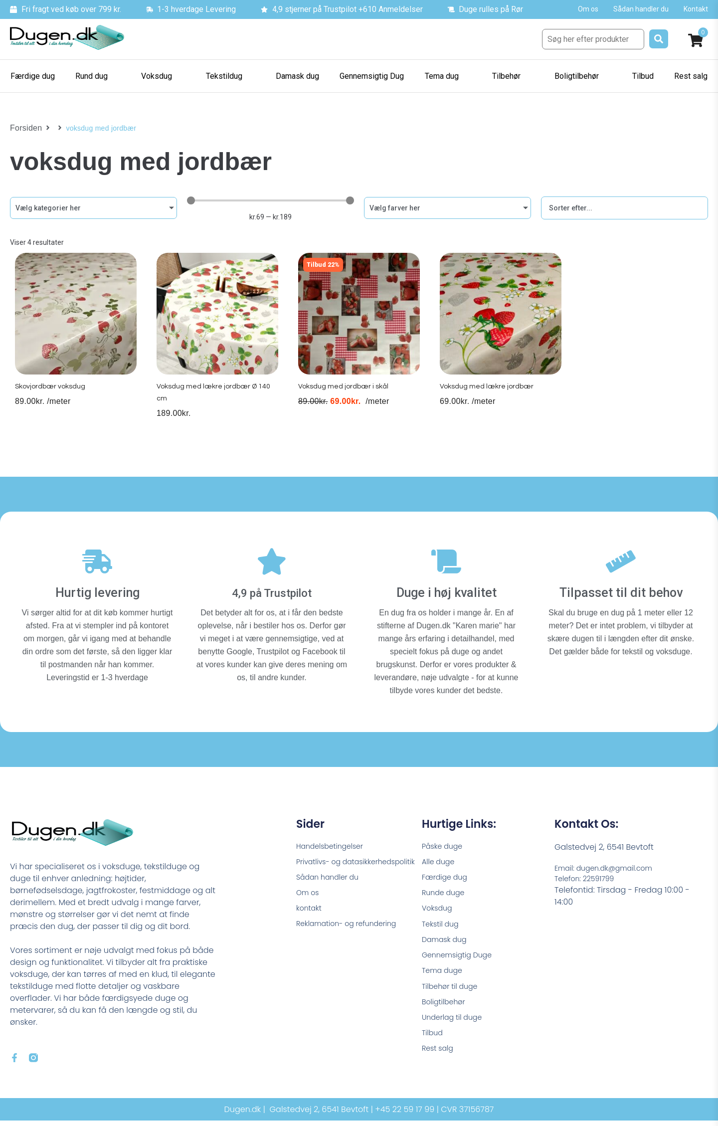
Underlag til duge (456, 1027)
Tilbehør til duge (453, 993)
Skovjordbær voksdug (51, 396)
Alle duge (440, 858)
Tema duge (445, 976)
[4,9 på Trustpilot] (272, 560)
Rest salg (439, 1061)
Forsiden (24, 128)
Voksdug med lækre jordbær (488, 396)
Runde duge (446, 892)
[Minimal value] (270, 200)
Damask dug (447, 942)
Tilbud (433, 1044)
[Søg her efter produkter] (593, 39)
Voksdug (439, 909)
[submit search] (658, 38)
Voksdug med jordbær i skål (345, 396)
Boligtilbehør (446, 1010)
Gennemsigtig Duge (461, 959)
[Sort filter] (624, 207)
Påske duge (445, 841)
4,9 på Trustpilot (272, 586)
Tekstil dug (442, 926)
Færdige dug (447, 875)
